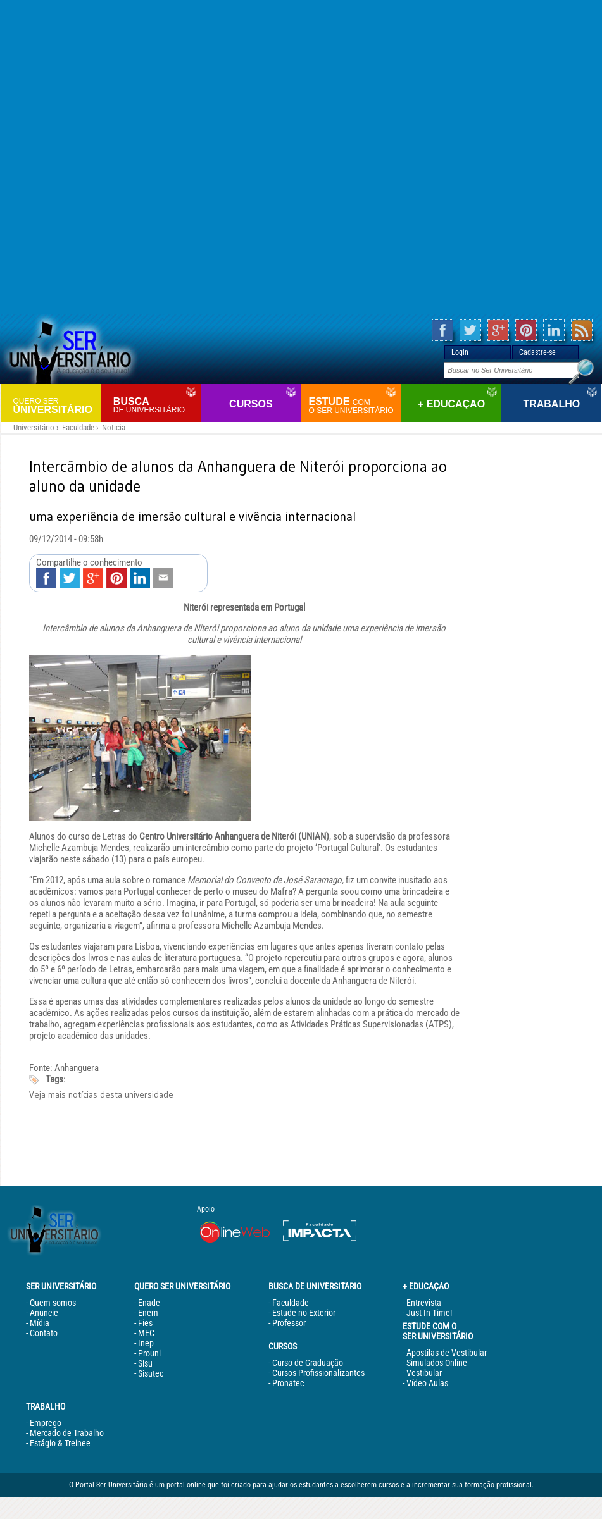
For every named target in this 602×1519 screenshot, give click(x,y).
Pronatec (288, 1383)
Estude (353, 405)
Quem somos (53, 1303)
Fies (145, 1323)
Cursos (250, 404)
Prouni (149, 1353)
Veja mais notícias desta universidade (101, 1094)
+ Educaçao (451, 404)
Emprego (45, 1423)
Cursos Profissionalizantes (318, 1373)
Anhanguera (76, 1068)
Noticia (113, 427)
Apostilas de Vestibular (446, 1353)
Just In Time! (429, 1313)
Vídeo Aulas (427, 1383)
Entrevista (423, 1303)
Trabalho (551, 404)
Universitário (55, 405)
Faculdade (78, 427)
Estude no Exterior (303, 1313)
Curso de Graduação (307, 1363)
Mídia (39, 1323)
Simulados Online (436, 1363)
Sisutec (150, 1373)
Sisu (145, 1363)
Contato (44, 1333)
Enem (148, 1313)
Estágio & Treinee (60, 1443)
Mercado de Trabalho (67, 1433)
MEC (146, 1333)
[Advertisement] (301, 157)
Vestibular (424, 1373)
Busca (155, 405)
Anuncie (44, 1313)
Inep (146, 1343)
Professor (289, 1323)
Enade (149, 1303)
